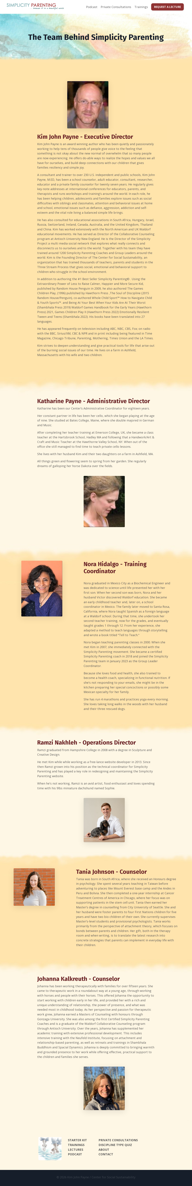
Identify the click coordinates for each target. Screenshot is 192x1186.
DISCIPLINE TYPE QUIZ (115, 1146)
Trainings (141, 7)
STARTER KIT (77, 1142)
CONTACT (106, 1156)
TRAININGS (76, 1146)
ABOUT (104, 1151)
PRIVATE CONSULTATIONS (118, 1142)
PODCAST (75, 1156)
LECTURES (75, 1151)
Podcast (91, 7)
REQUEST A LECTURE (167, 7)
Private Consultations (116, 7)
